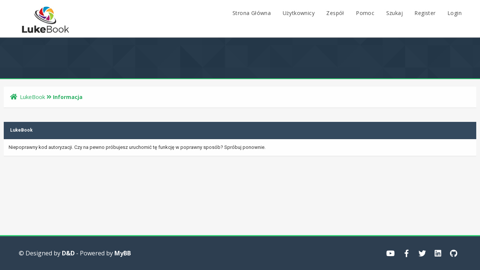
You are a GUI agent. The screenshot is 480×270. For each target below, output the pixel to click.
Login (454, 12)
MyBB (122, 253)
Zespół (335, 12)
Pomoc (365, 12)
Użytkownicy (299, 12)
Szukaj (394, 12)
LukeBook (32, 96)
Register (424, 12)
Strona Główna (251, 12)
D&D (68, 253)
